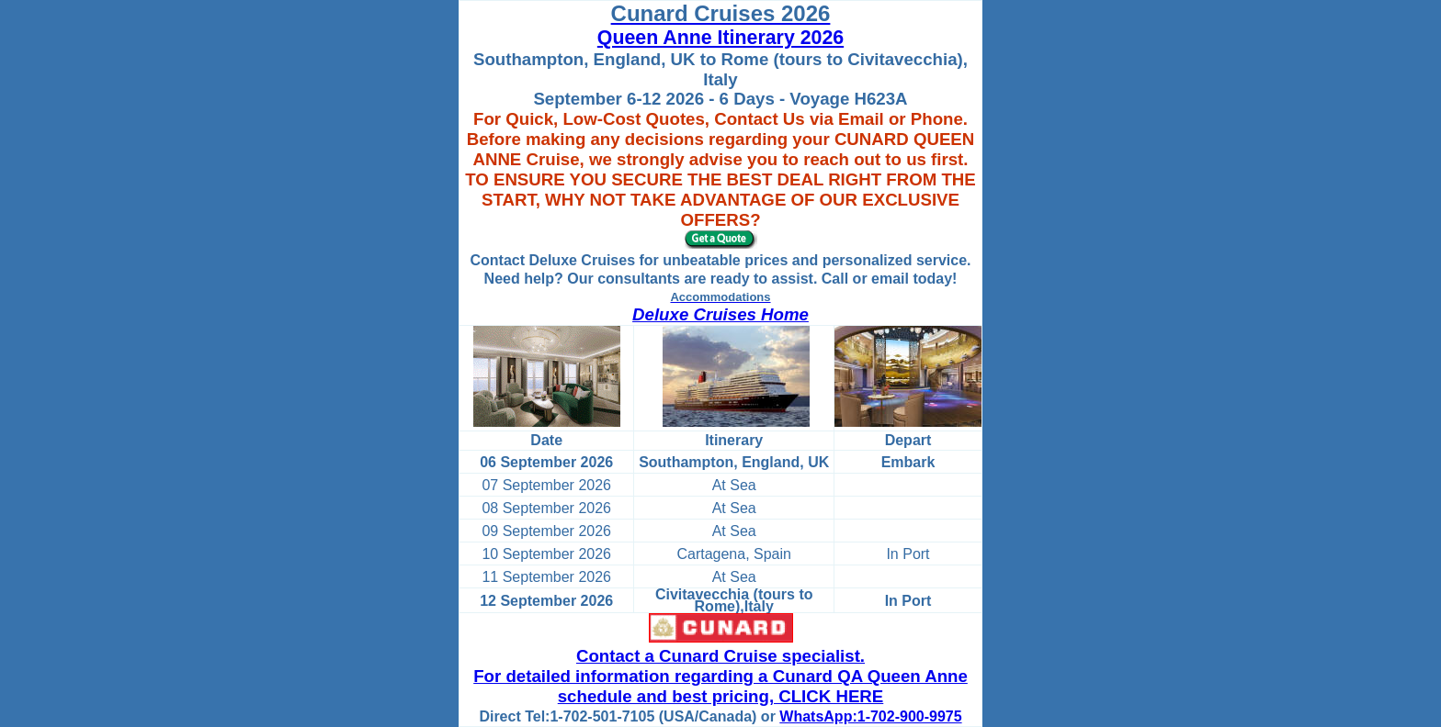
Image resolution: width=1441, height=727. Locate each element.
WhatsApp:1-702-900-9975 (870, 716)
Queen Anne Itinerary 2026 (720, 38)
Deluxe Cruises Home (720, 314)
